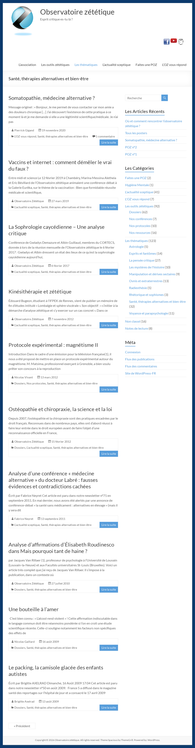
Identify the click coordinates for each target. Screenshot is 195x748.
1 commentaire (105, 136)
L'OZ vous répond (25, 136)
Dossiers (19, 383)
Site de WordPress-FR (140, 373)
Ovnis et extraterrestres (146, 281)
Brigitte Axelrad (24, 701)
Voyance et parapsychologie (148, 313)
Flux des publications (139, 359)
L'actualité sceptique (27, 207)
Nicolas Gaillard (24, 641)
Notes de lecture (136, 328)
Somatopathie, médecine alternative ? (52, 98)
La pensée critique (141, 260)
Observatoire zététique (77, 11)
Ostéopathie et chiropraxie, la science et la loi (60, 409)
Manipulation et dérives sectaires (152, 274)
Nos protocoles (36, 383)
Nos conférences (140, 219)
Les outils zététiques (55, 64)
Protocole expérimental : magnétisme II (53, 345)
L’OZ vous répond (174, 64)
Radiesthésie (138, 288)
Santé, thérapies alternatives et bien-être (63, 136)
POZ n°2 (131, 147)
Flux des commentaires (141, 366)
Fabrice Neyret (23, 518)
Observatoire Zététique (29, 201)
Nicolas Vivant (23, 377)
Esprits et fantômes (142, 253)
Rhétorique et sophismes (146, 294)
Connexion (132, 352)
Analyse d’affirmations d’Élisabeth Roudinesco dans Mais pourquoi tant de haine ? (61, 547)
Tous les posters (136, 133)
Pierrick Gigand (24, 130)
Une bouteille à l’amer (34, 609)
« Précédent (22, 726)
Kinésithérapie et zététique (40, 291)
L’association (27, 64)
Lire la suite (109, 142)
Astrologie (136, 246)
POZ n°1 (131, 154)
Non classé (132, 321)
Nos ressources (139, 232)
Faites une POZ (146, 64)
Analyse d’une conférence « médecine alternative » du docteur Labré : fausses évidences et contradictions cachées (53, 480)
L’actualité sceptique (117, 64)
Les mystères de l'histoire (146, 267)
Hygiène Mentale (137, 185)
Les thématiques (86, 64)
